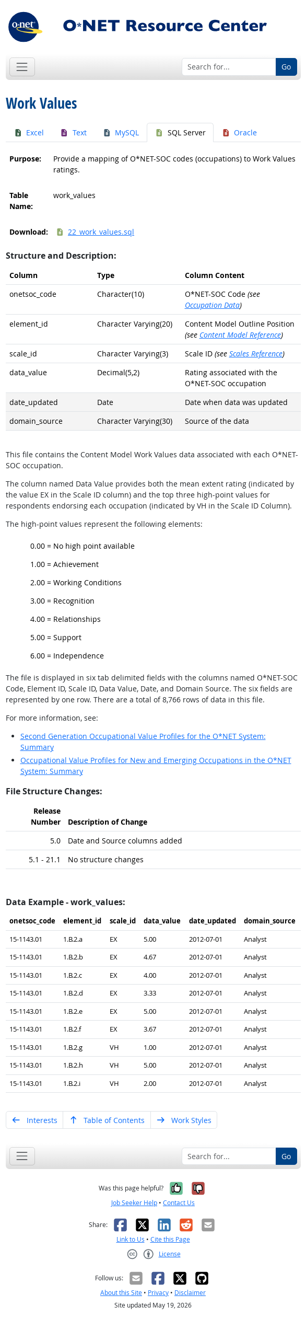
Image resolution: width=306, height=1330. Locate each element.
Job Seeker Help (134, 1202)
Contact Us (179, 1202)
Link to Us (130, 1239)
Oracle (239, 132)
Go (286, 67)
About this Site (121, 1292)
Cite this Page (170, 1239)
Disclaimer (190, 1292)
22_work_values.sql (95, 232)
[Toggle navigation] (22, 66)
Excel (29, 132)
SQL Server (180, 132)
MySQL (120, 132)
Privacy (158, 1292)
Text (73, 132)
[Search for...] (229, 67)
